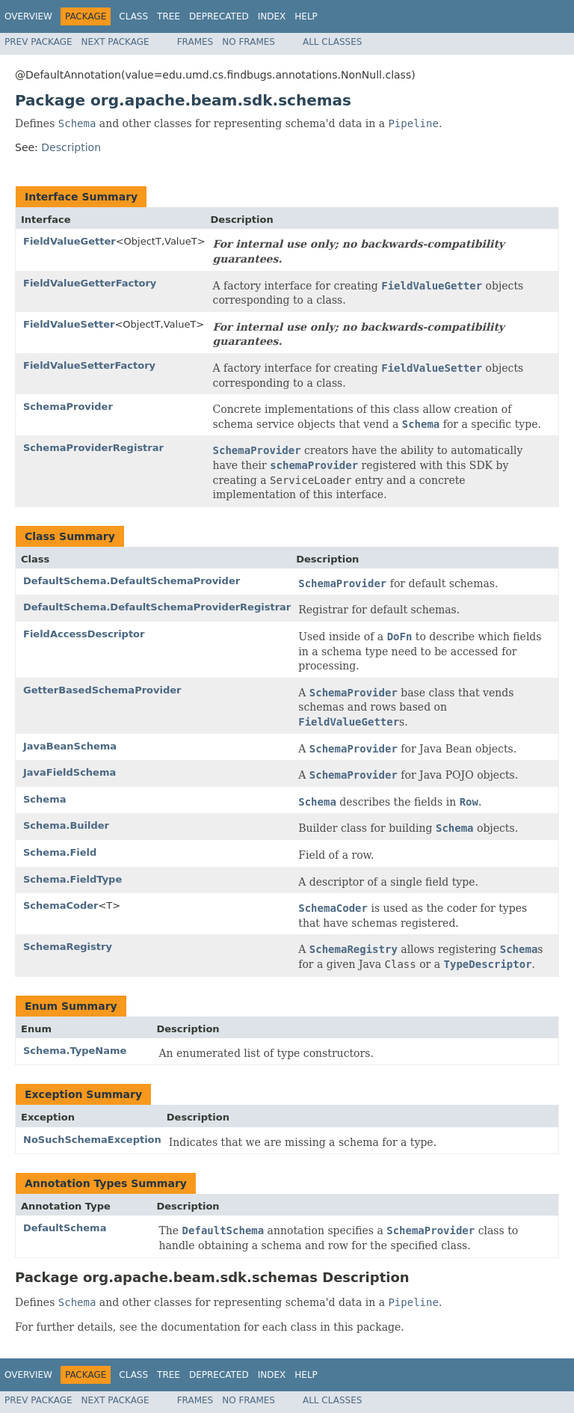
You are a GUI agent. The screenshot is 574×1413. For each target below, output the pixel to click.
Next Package (115, 42)
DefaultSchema (64, 1227)
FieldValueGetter (69, 241)
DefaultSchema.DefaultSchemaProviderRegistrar (157, 607)
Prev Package (38, 42)
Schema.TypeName (74, 1050)
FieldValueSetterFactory (89, 365)
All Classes (332, 42)
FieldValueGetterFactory (89, 283)
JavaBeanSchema (70, 746)
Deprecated (219, 16)
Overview (28, 16)
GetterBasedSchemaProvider (102, 690)
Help (306, 16)
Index (272, 16)
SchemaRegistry (67, 946)
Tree (168, 16)
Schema (44, 799)
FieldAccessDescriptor (83, 634)
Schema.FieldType (72, 879)
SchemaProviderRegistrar (93, 447)
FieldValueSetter (68, 324)
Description (71, 147)
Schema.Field (59, 852)
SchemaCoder (60, 905)
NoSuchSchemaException (92, 1139)
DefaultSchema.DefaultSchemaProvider (131, 580)
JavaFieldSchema (69, 772)
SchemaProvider (68, 406)
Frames (195, 42)
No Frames (248, 42)
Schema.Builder (66, 825)
